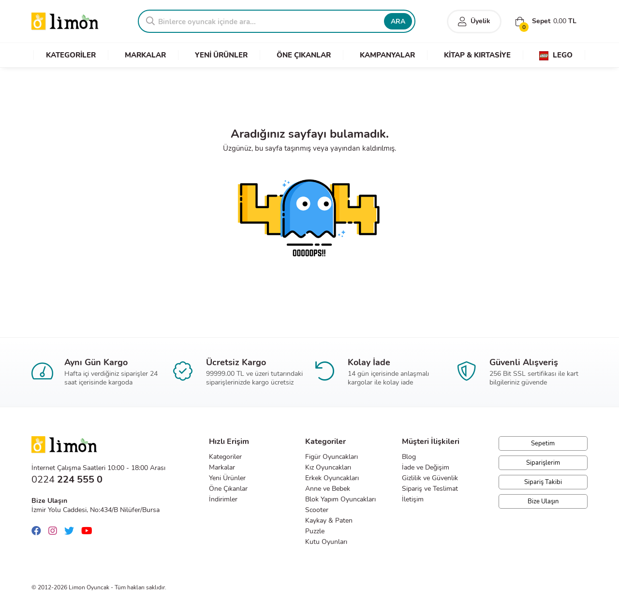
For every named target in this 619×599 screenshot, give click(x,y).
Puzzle (314, 531)
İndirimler (223, 499)
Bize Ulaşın (543, 501)
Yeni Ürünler (227, 478)
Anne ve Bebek (327, 488)
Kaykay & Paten (329, 520)
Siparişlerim (543, 462)
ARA (398, 21)
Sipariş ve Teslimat (430, 488)
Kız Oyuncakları (328, 467)
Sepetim (543, 443)
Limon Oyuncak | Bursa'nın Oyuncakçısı (65, 21)
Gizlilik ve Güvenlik (430, 478)
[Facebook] (38, 531)
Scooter (316, 509)
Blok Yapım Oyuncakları (340, 499)
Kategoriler (225, 456)
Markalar (222, 467)
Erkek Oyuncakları (332, 478)
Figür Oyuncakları (331, 456)
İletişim (413, 499)
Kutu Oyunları (326, 541)
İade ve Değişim (425, 467)
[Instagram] (55, 531)
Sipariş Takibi (543, 482)
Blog (409, 456)
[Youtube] (89, 531)
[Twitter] (71, 531)
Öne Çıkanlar (228, 488)
